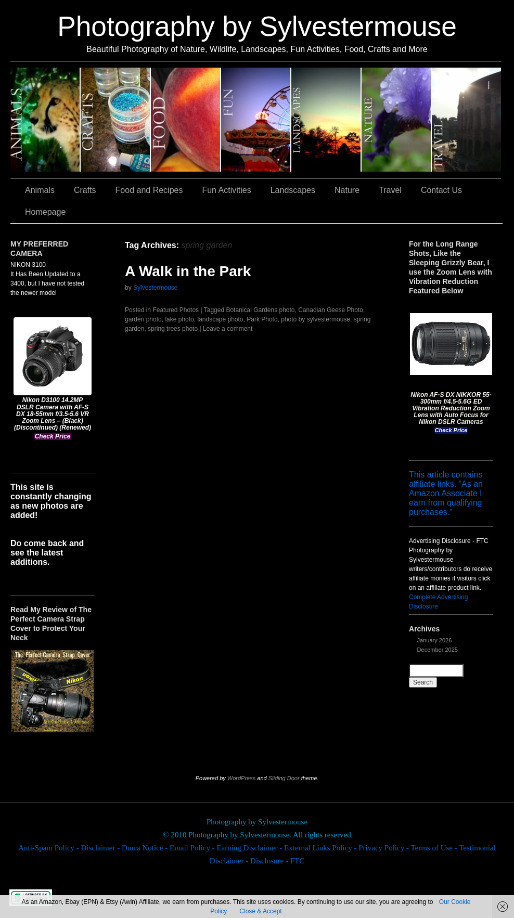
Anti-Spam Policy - (49, 848)
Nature (397, 120)
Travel (466, 120)
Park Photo (262, 319)
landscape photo (220, 319)
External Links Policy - (321, 848)
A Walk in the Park (188, 271)
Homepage (45, 212)
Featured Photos (175, 310)
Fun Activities (256, 120)
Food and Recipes (186, 120)
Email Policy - (193, 848)
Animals (45, 120)
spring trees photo (173, 328)
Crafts (116, 120)
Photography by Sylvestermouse (257, 26)
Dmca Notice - (146, 848)
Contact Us (441, 190)
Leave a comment (227, 328)
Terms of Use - (434, 848)
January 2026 (434, 640)
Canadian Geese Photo (330, 310)
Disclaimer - (101, 848)
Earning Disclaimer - (250, 848)
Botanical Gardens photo (260, 310)
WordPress (241, 778)
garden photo (143, 319)
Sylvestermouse (155, 287)
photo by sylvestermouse (315, 319)
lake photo (179, 319)
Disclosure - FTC (277, 861)
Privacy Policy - (384, 848)
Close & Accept (260, 911)
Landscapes (326, 120)
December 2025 (437, 650)
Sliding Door (284, 778)
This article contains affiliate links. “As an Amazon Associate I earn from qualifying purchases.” (446, 493)
